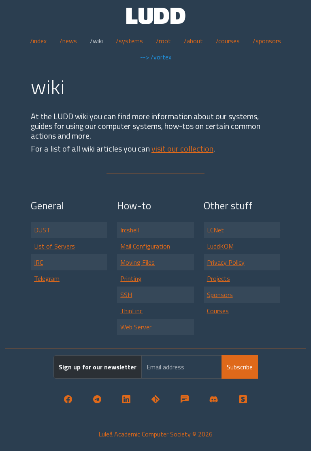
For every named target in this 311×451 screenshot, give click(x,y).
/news (68, 41)
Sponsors (220, 294)
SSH (126, 294)
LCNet (215, 230)
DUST (42, 230)
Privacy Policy (226, 262)
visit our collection (182, 148)
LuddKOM (220, 246)
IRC (38, 262)
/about (193, 41)
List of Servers (54, 246)
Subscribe (240, 367)
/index (38, 41)
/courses (228, 41)
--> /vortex (155, 57)
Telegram (47, 278)
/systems (129, 41)
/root (163, 41)
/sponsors (267, 41)
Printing (131, 278)
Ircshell (129, 230)
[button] (68, 399)
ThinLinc (131, 311)
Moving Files (137, 262)
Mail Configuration (145, 246)
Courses (218, 311)
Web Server (135, 327)
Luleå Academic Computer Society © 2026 (155, 434)
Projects (218, 278)
